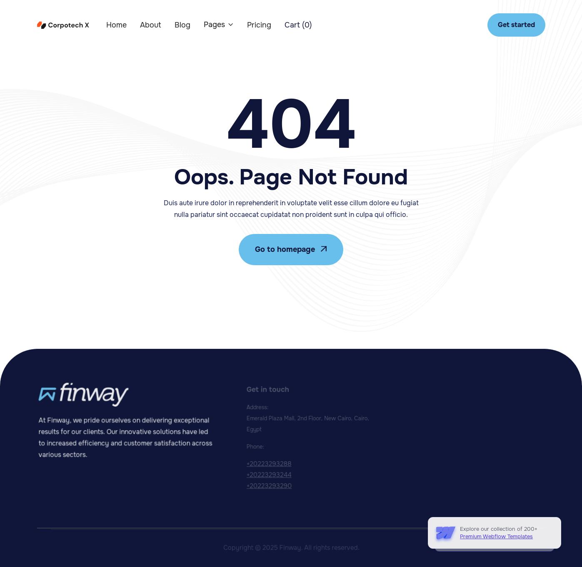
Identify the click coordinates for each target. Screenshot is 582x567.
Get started (516, 24)
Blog (182, 25)
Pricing (259, 25)
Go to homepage (291, 249)
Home (116, 25)
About (150, 25)
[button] (219, 24)
